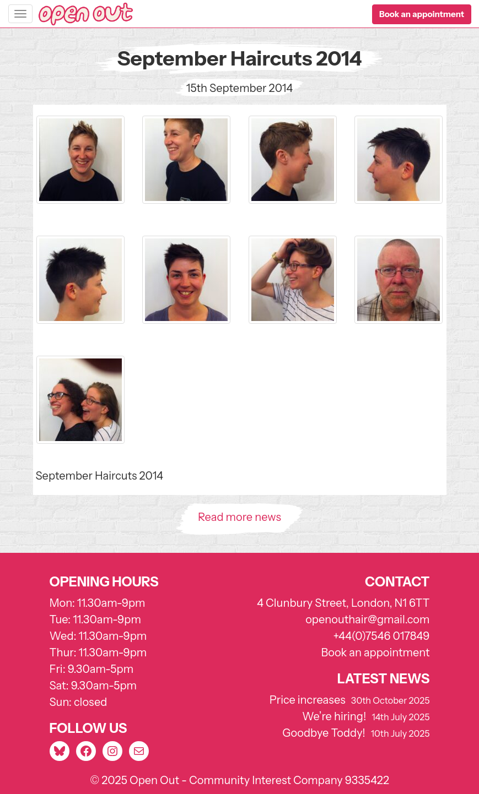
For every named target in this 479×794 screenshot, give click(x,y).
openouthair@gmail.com (367, 619)
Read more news (239, 517)
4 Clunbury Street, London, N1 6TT (343, 603)
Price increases (308, 699)
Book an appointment (375, 652)
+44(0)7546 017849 (381, 636)
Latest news (383, 679)
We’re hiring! (334, 716)
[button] (421, 14)
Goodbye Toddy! (323, 732)
